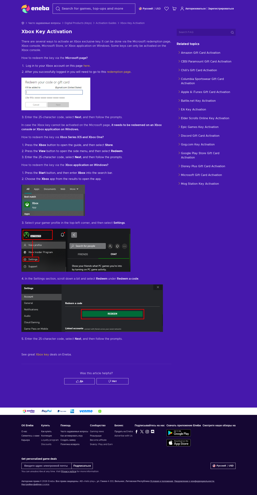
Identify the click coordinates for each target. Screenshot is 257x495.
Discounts (46, 444)
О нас (24, 431)
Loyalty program (50, 440)
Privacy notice (68, 471)
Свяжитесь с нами (30, 436)
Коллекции (46, 436)
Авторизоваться (193, 8)
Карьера (25, 440)
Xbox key (42, 363)
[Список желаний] (166, 9)
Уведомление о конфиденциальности (194, 481)
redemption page (119, 80)
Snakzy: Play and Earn (101, 444)
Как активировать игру (72, 436)
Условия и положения (161, 481)
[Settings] (150, 9)
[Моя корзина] (174, 9)
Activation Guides (106, 32)
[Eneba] (35, 8)
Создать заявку (68, 440)
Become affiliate (98, 440)
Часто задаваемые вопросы (44, 32)
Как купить (46, 431)
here (87, 74)
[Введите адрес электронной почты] (46, 466)
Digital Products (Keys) (78, 32)
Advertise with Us (123, 436)
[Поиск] (94, 9)
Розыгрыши (95, 436)
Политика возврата (70, 444)
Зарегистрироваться (221, 8)
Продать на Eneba (123, 431)
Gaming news (97, 431)
